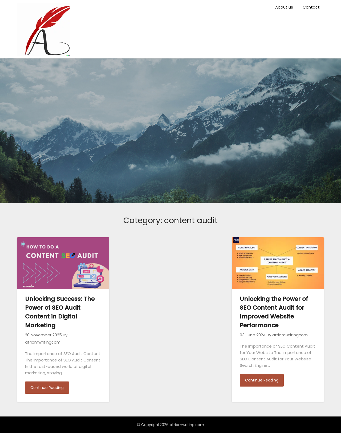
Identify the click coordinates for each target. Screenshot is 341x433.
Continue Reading (47, 387)
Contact (311, 7)
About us (284, 7)
